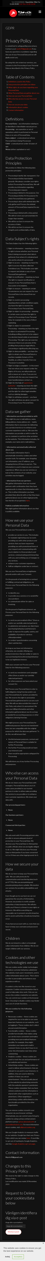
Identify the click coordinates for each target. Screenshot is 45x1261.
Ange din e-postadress (14, 1222)
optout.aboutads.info (26, 1122)
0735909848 (19, 2)
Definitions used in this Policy (19, 82)
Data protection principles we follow (21, 84)
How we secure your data (17, 105)
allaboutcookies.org (27, 1127)
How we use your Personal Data (20, 96)
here (28, 501)
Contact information (16, 110)
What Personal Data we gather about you (23, 93)
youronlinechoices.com (14, 1125)
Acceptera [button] (18, 1257)
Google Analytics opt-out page (23, 1144)
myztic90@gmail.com (24, 49)
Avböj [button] (7, 1257)
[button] (40, 12)
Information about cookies (18, 107)
